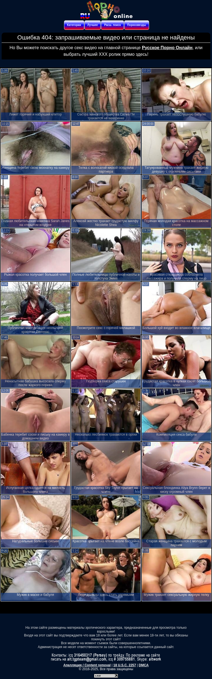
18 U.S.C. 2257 (124, 665)
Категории (74, 25)
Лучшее (93, 25)
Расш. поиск (112, 25)
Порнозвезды (136, 25)
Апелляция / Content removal (87, 665)
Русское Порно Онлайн (167, 47)
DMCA (144, 665)
